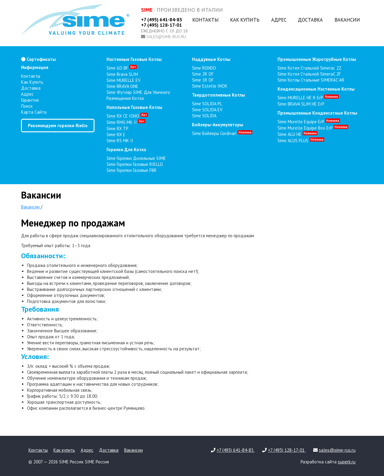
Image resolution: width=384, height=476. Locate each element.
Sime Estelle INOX (209, 86)
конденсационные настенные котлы (316, 89)
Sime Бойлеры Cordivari (222, 133)
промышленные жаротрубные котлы (317, 59)
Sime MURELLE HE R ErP (308, 97)
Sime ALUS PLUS (301, 140)
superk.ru (347, 462)
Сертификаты (38, 59)
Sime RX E (115, 134)
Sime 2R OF (203, 74)
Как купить (245, 19)
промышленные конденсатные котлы (317, 113)
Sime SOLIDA (204, 115)
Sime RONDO (204, 68)
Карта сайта (33, 112)
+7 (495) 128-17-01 (161, 24)
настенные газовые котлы (134, 59)
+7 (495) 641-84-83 (161, 19)
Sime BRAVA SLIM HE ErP (301, 104)
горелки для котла (126, 149)
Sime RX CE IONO (127, 116)
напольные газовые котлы (134, 107)
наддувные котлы (211, 59)
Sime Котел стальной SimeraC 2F (309, 74)
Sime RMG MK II (126, 122)
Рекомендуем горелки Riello (58, 125)
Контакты (205, 19)
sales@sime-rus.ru (166, 36)
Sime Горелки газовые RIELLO (134, 164)
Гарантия (30, 100)
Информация (34, 67)
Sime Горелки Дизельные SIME (136, 158)
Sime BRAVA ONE (122, 86)
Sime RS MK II (119, 140)
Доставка (310, 19)
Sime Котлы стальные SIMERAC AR (311, 80)
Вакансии (347, 19)
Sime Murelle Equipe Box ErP (313, 128)
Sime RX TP (117, 128)
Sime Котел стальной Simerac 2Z (309, 68)
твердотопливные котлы (218, 95)
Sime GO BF (121, 68)
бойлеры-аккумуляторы (217, 124)
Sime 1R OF (203, 80)
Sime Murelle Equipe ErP (309, 121)
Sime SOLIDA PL (207, 103)
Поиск (27, 106)
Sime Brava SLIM (122, 74)
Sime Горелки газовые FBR (131, 170)
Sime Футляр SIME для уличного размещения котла (138, 95)
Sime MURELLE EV (123, 80)
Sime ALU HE (297, 134)
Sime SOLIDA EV (207, 109)
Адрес (278, 19)
